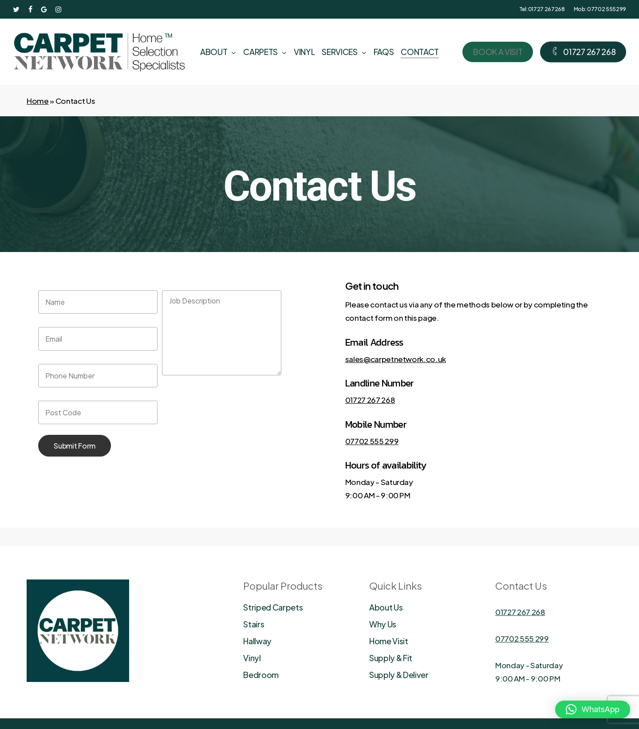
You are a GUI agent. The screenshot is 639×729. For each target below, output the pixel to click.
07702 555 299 (372, 441)
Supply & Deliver (399, 675)
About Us (385, 607)
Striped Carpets (273, 607)
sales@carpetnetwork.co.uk (395, 359)
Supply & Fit (390, 658)
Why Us (382, 624)
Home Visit (388, 641)
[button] (592, 709)
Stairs (253, 624)
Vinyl (251, 658)
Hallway (257, 641)
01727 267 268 (370, 400)
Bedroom (261, 675)
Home (38, 101)
